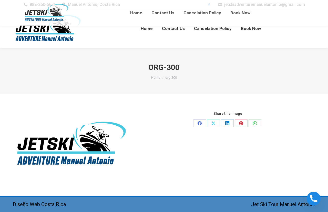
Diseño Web (26, 204)
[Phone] (314, 199)
